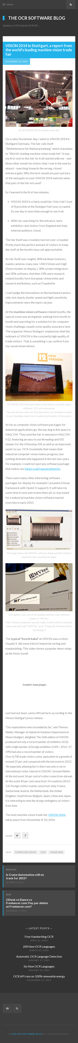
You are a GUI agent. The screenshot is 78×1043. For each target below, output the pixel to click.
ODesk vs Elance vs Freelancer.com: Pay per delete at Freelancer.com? (27, 903)
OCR (43, 852)
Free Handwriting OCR (39, 936)
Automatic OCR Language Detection (39, 956)
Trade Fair (56, 852)
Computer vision (25, 852)
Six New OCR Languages (39, 966)
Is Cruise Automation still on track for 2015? (25, 876)
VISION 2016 (56, 814)
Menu (10, 4)
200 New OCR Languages (39, 946)
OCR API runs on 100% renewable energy (39, 976)
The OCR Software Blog (36, 18)
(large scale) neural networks (42, 468)
